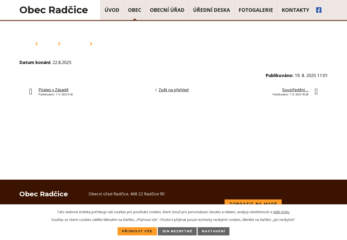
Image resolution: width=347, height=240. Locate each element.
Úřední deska (211, 10)
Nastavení (215, 231)
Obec (134, 10)
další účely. (281, 211)
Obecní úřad (167, 10)
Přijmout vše (135, 231)
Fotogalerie (256, 10)
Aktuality (75, 44)
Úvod (112, 10)
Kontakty (295, 10)
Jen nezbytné (177, 231)
